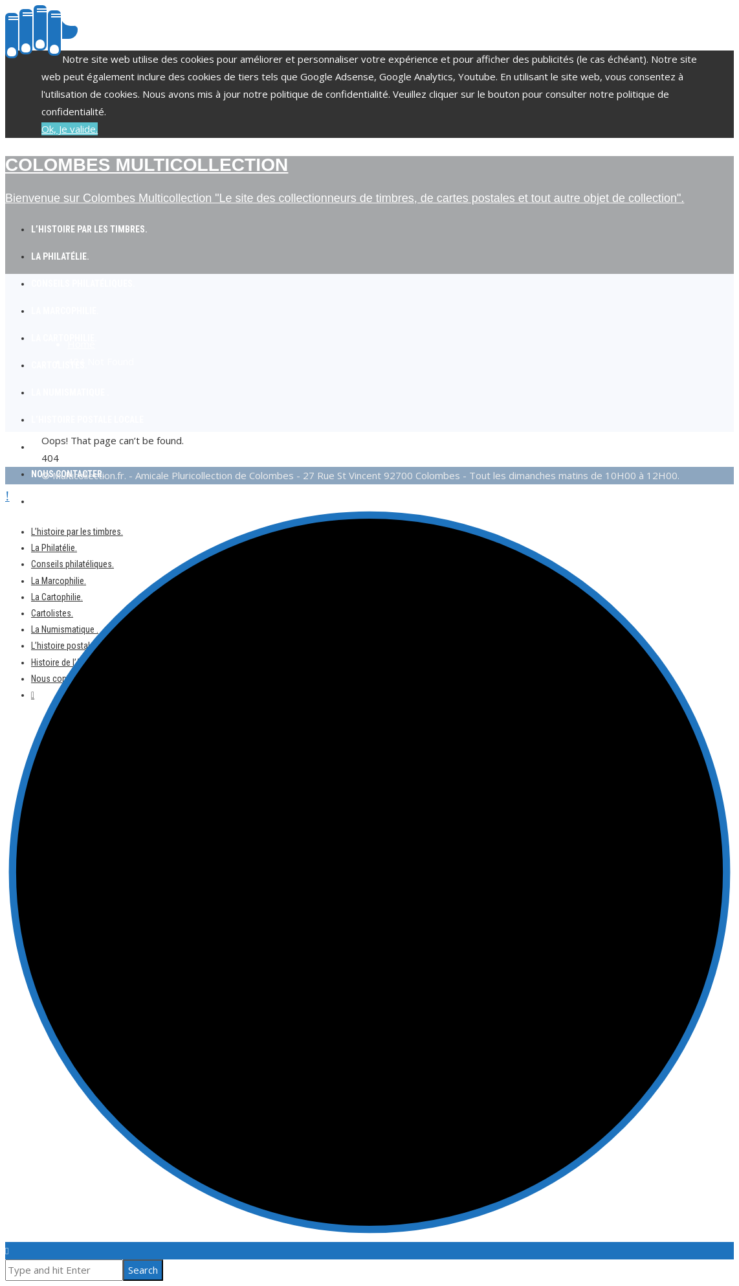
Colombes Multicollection (146, 165)
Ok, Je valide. (69, 128)
